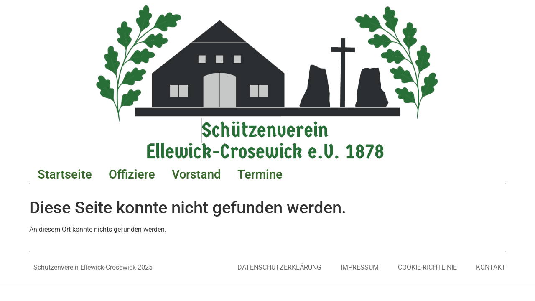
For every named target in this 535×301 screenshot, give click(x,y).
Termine (260, 174)
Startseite (65, 174)
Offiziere (132, 174)
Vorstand (196, 174)
